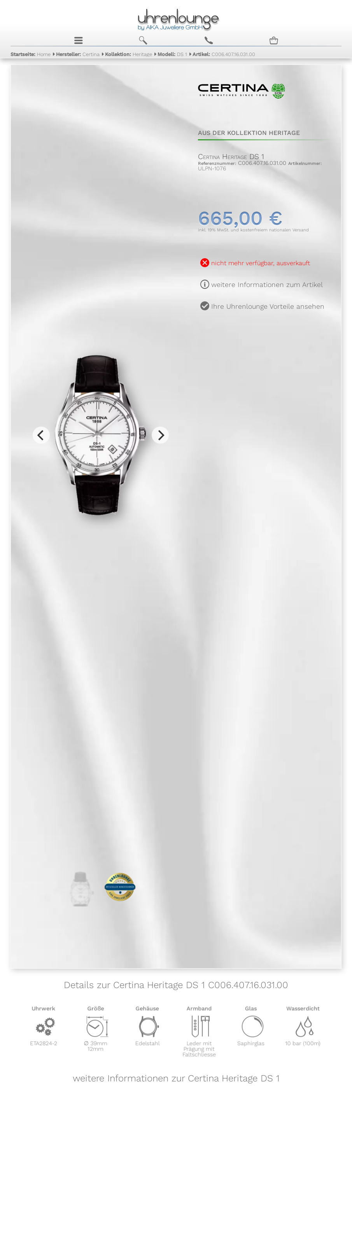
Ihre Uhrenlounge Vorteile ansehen (267, 306)
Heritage (128, 53)
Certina (78, 53)
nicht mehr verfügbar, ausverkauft (260, 263)
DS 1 (172, 53)
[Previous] (41, 435)
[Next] (160, 435)
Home (31, 53)
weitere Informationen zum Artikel (267, 285)
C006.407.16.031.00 (224, 53)
